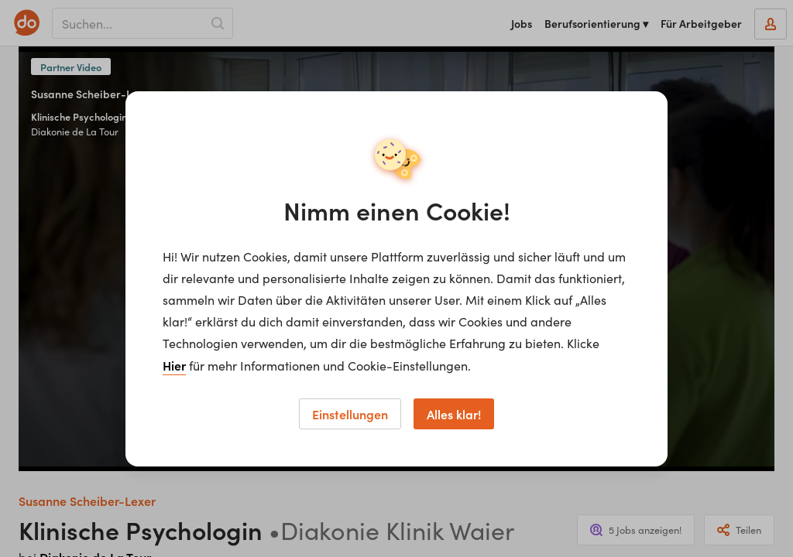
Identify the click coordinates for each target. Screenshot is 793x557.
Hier (174, 365)
